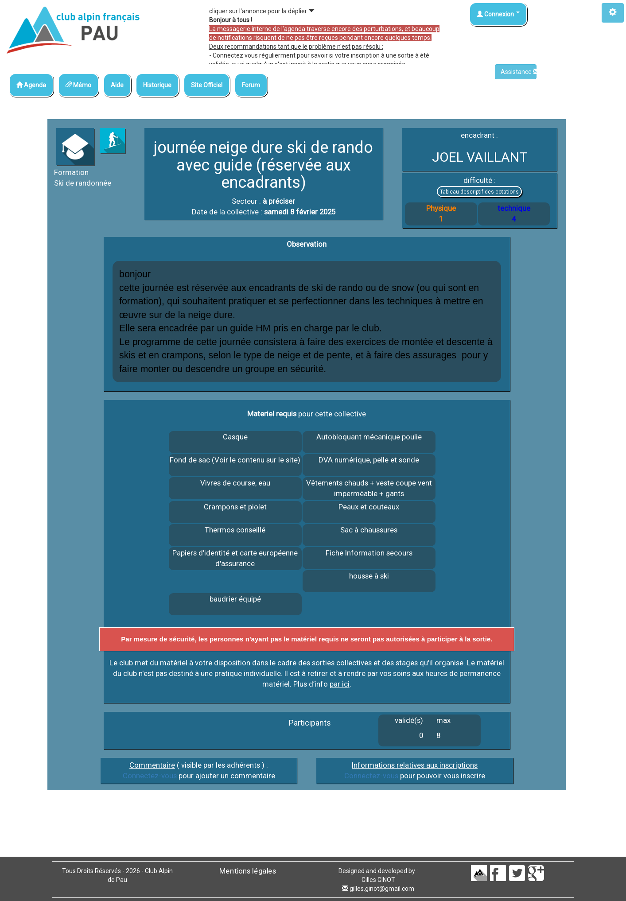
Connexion (498, 14)
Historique (157, 85)
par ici (340, 684)
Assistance (519, 71)
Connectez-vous (150, 775)
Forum (251, 85)
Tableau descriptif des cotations (479, 192)
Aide (117, 85)
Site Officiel (206, 85)
